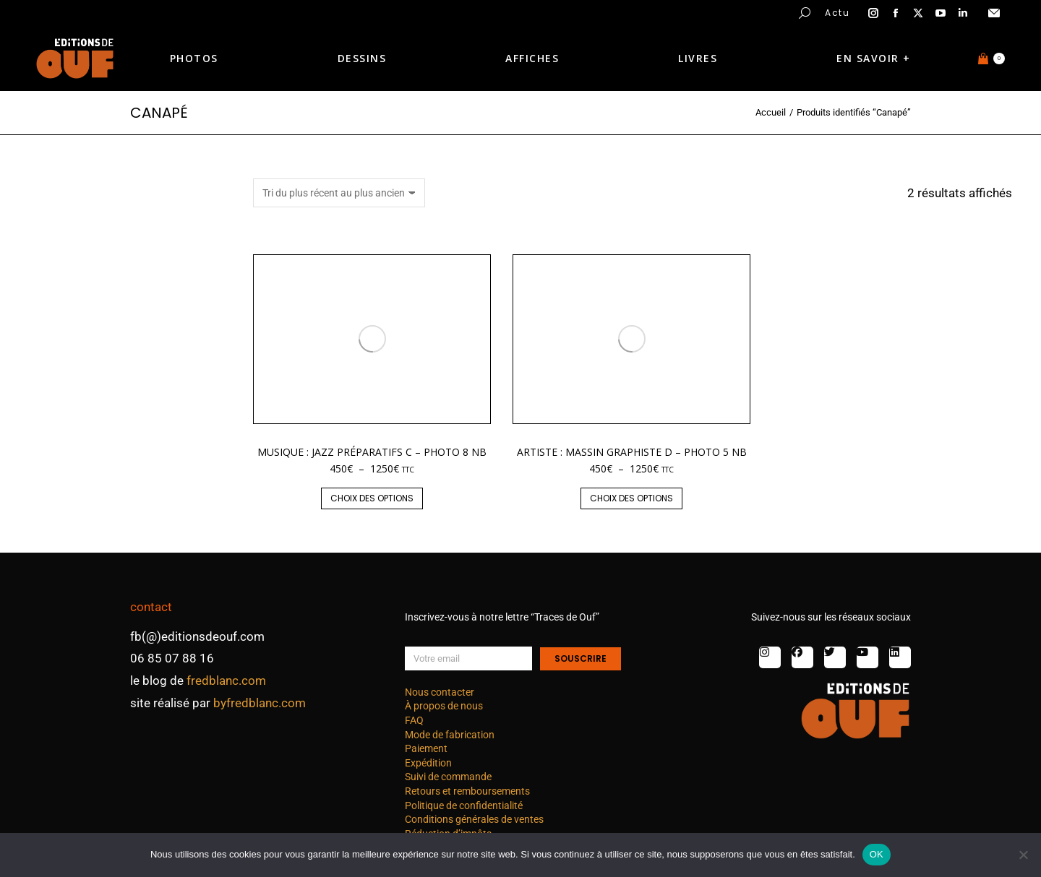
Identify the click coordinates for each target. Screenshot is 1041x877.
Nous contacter (439, 692)
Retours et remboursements (467, 791)
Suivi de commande (448, 776)
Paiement (426, 748)
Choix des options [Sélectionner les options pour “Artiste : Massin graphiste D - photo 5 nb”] (631, 498)
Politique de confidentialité (464, 805)
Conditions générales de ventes (474, 819)
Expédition (428, 763)
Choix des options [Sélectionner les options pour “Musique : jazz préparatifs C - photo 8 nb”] (372, 498)
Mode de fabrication (449, 734)
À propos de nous (444, 706)
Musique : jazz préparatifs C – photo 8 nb (372, 452)
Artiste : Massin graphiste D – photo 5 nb (632, 452)
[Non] (1023, 854)
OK (876, 854)
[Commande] (339, 192)
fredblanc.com (226, 680)
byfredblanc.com (259, 703)
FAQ (414, 720)
